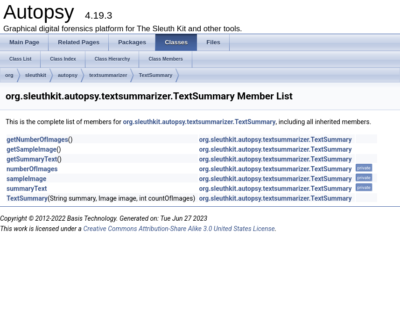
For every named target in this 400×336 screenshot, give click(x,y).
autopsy (67, 75)
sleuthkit (35, 75)
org (9, 75)
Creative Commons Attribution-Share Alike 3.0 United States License (178, 228)
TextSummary (155, 75)
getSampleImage (31, 149)
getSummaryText (32, 159)
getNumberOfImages (37, 139)
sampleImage (26, 178)
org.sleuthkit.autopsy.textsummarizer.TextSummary (199, 122)
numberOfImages (32, 169)
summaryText (27, 188)
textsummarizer (108, 75)
